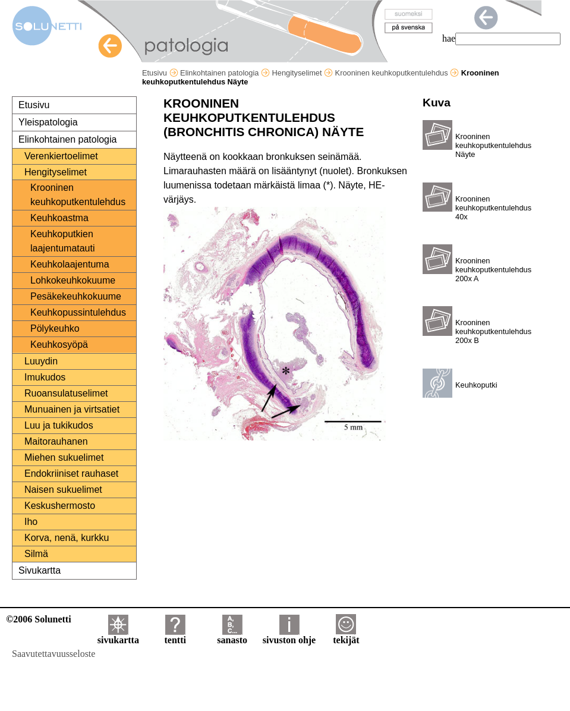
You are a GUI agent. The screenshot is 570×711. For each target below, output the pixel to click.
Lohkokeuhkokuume (72, 280)
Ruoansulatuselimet (66, 393)
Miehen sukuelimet (63, 457)
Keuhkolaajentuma (69, 264)
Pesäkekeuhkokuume (75, 296)
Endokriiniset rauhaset (71, 473)
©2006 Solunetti (38, 619)
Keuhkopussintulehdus (78, 312)
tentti (175, 636)
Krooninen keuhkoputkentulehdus (397, 72)
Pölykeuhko (55, 328)
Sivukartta (39, 570)
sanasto (232, 636)
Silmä (36, 554)
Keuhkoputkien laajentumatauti (62, 241)
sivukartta (118, 636)
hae (448, 38)
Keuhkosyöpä (59, 344)
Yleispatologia (48, 122)
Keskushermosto (59, 506)
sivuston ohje (289, 636)
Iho (30, 522)
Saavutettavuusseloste (53, 654)
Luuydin (41, 361)
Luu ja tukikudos (58, 425)
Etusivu (160, 72)
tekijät (346, 636)
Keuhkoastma (59, 218)
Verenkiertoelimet (61, 156)
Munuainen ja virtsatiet (71, 409)
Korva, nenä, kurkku (66, 538)
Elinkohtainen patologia (225, 72)
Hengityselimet (302, 72)
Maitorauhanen (56, 441)
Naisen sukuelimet (63, 490)
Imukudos (44, 377)
